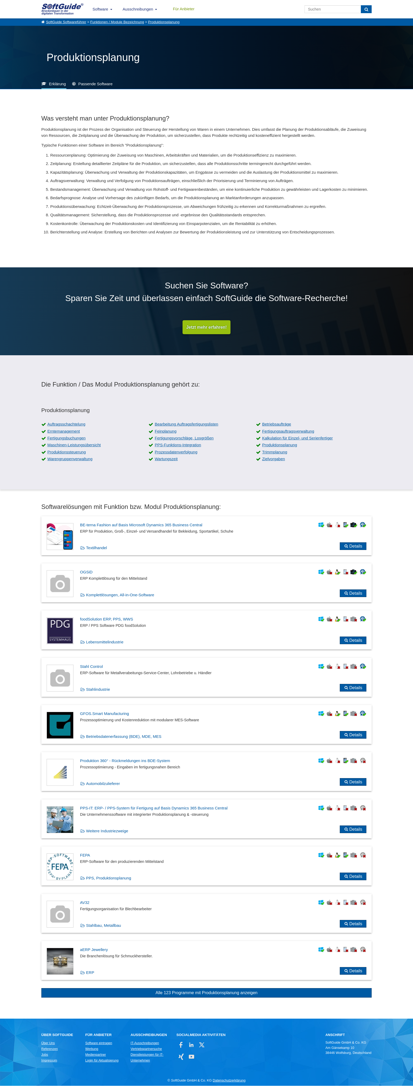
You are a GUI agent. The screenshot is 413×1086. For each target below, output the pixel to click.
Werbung (91, 1049)
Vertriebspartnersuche (146, 1049)
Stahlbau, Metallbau (103, 925)
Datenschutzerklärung (229, 1081)
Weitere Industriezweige (107, 831)
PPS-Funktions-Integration (178, 445)
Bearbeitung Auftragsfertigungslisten (186, 424)
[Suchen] (366, 9)
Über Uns (48, 1043)
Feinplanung (165, 431)
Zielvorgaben (273, 459)
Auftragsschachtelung (66, 424)
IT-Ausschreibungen (145, 1043)
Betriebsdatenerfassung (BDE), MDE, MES (123, 736)
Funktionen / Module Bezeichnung (117, 22)
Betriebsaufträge (276, 424)
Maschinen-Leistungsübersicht (74, 445)
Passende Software (95, 84)
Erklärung (57, 84)
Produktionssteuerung (66, 452)
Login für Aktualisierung (102, 1061)
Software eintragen (98, 1043)
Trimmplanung (274, 452)
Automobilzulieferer (103, 784)
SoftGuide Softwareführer (66, 22)
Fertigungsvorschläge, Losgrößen (184, 438)
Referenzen (49, 1049)
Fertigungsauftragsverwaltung (288, 431)
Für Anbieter (183, 9)
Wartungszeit (166, 459)
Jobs (44, 1055)
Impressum (49, 1061)
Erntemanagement (63, 431)
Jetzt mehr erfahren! (206, 327)
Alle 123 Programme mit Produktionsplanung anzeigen (207, 993)
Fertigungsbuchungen (66, 438)
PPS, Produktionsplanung (108, 878)
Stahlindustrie (98, 689)
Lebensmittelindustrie (105, 642)
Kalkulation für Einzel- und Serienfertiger (297, 438)
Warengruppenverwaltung (69, 459)
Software (100, 9)
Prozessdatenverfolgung (176, 452)
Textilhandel (96, 548)
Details (355, 546)
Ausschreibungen (138, 9)
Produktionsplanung (163, 22)
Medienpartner (95, 1055)
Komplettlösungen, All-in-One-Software (120, 595)
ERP (90, 972)
